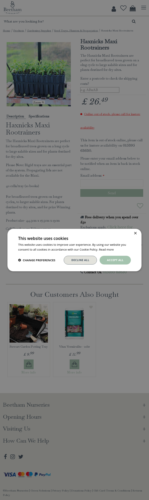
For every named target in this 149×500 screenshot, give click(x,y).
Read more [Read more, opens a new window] (106, 249)
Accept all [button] (115, 260)
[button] (36, 260)
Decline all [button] (80, 260)
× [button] (135, 233)
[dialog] (74, 250)
